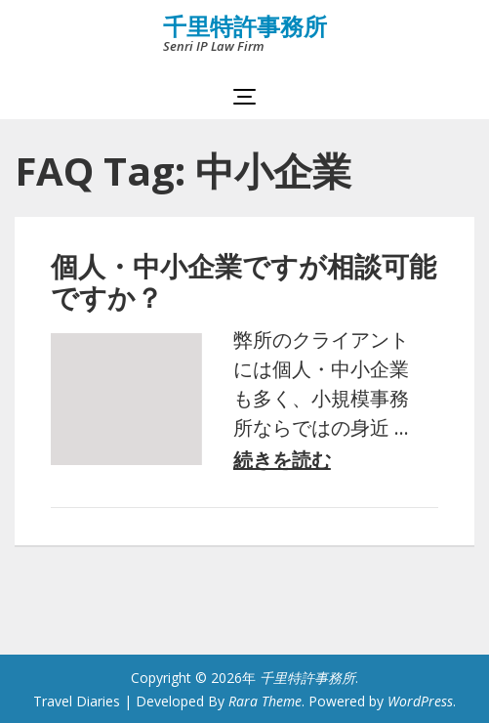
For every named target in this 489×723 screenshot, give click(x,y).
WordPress (420, 701)
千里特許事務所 (245, 26)
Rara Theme (265, 701)
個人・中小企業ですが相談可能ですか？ (243, 281)
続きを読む (282, 460)
